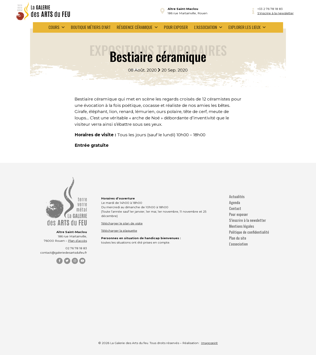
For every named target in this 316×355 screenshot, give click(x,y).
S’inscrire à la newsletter (247, 220)
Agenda (234, 202)
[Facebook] (59, 261)
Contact (235, 208)
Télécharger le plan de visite (122, 223)
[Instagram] (75, 261)
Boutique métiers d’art (91, 27)
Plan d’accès (77, 240)
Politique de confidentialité (249, 232)
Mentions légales (241, 226)
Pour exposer (176, 27)
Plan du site (237, 238)
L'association (238, 244)
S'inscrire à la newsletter (275, 13)
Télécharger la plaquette (119, 230)
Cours (53, 27)
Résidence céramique (135, 27)
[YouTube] (82, 261)
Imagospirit (209, 343)
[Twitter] (67, 261)
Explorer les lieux (244, 27)
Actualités (236, 196)
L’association (205, 27)
